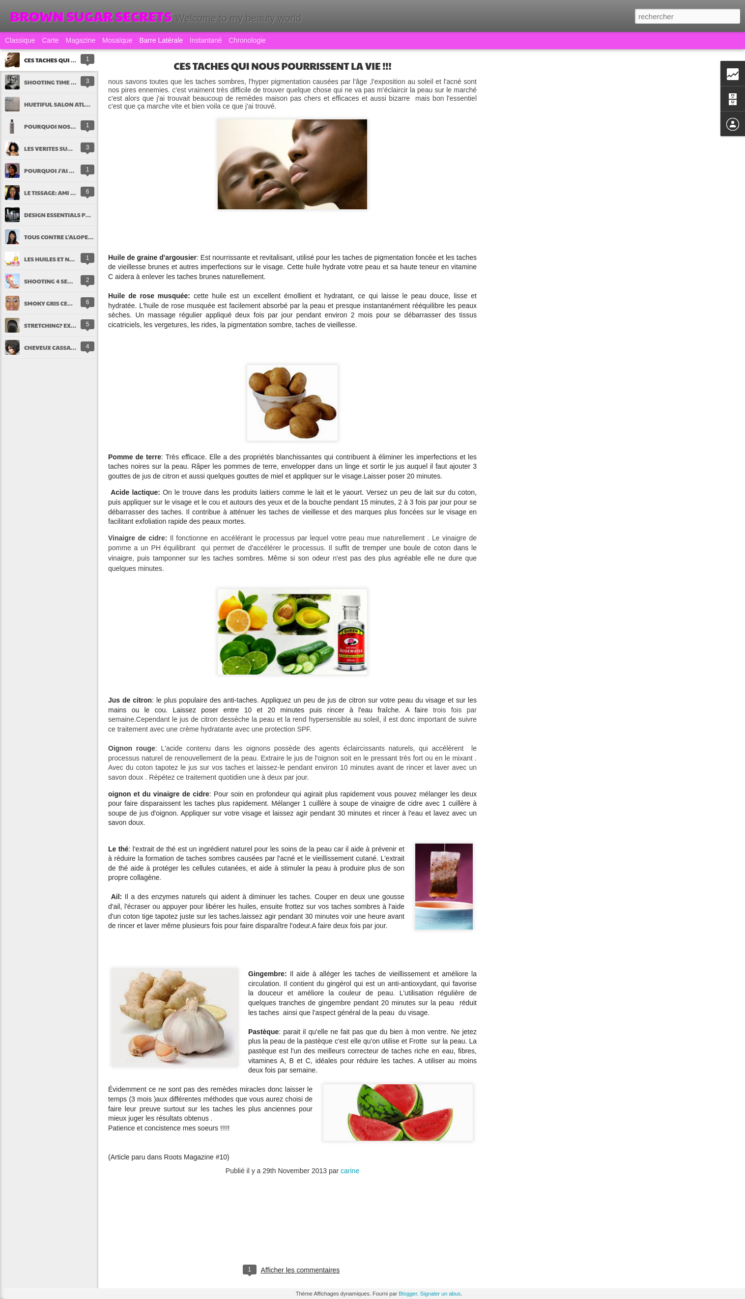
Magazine (81, 40)
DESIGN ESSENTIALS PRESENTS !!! (70, 215)
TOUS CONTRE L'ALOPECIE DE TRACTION (80, 237)
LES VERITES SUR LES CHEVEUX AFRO (75, 148)
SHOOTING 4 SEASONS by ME (65, 281)
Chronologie (247, 40)
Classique (20, 40)
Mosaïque (117, 40)
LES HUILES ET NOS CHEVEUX (64, 259)
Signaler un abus (440, 1294)
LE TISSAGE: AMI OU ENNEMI (63, 193)
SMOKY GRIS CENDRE (54, 303)
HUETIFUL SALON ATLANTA (62, 104)
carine (350, 1171)
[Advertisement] (531, 218)
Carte (50, 40)
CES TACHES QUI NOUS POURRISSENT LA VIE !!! (283, 66)
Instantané (206, 40)
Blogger (408, 1294)
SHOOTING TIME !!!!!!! (54, 82)
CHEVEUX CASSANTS (53, 347)
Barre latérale (161, 40)
